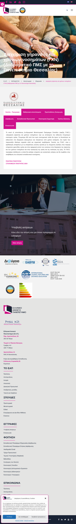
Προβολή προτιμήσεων (38, 517)
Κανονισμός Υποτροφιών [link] (11, 475)
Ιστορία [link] (6, 380)
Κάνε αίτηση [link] (17, 243)
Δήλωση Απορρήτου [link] (29, 520)
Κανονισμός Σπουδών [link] (11, 465)
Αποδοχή (9, 517)
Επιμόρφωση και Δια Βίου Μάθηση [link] (15, 412)
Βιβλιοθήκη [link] (7, 459)
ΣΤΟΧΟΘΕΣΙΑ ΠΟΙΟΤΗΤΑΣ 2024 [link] (16, 163)
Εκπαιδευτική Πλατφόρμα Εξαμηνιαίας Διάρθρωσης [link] (20, 443)
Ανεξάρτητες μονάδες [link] (10, 390)
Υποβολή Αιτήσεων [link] (10, 429)
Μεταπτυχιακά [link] (8, 406)
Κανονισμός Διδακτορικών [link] (12, 471)
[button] (45, 498)
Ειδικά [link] (6, 409)
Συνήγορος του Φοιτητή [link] (11, 462)
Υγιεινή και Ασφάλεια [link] (10, 393)
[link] (2, 4)
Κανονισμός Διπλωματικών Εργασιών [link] (15, 468)
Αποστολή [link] (7, 383)
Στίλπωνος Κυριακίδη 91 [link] (12, 361)
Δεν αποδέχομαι (23, 517)
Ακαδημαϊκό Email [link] (9, 449)
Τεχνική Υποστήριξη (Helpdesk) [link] (14, 456)
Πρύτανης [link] (7, 374)
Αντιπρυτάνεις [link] (8, 377)
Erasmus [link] (6, 416)
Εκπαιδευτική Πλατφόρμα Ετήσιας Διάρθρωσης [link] (19, 446)
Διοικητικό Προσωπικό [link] (11, 386)
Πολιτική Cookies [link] (19, 520)
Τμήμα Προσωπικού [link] (10, 452)
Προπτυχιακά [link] (8, 403)
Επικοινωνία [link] (7, 433)
